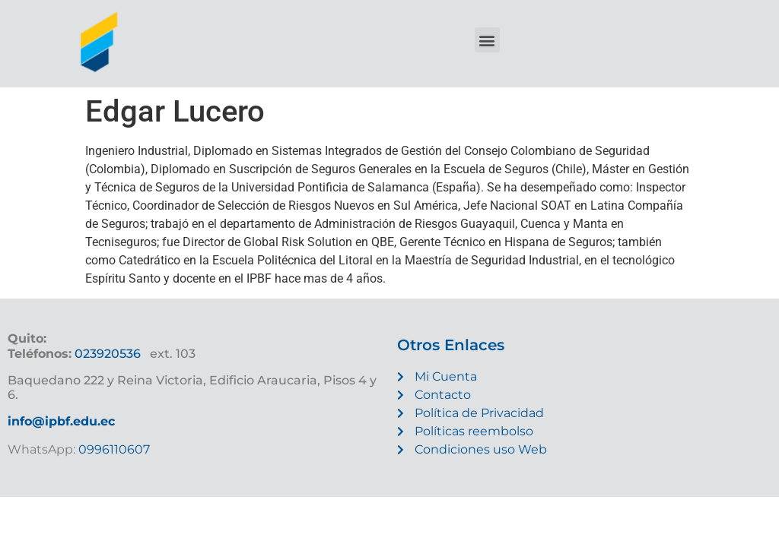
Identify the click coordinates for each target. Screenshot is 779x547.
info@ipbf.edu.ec (61, 421)
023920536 (108, 353)
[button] (487, 39)
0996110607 (112, 449)
